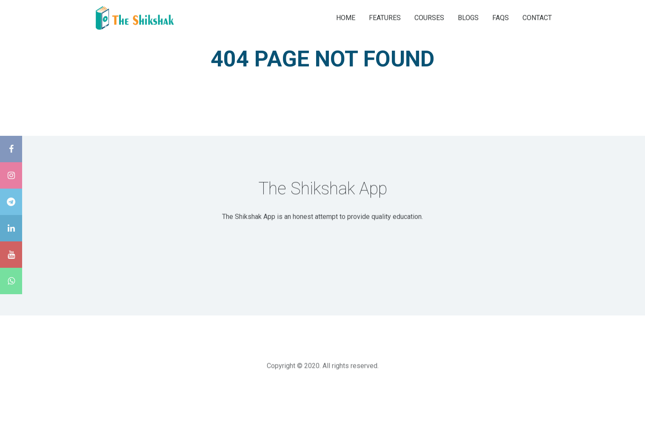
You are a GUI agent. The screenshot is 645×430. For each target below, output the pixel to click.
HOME (345, 17)
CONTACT (537, 17)
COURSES (429, 17)
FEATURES (385, 17)
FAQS (500, 17)
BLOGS (468, 17)
